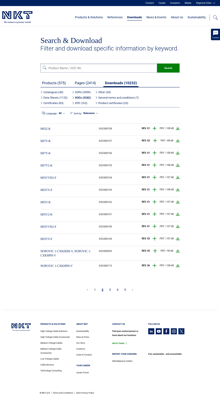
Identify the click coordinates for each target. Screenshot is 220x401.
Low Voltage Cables (49, 359)
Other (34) (103, 92)
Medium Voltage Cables (51, 343)
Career (162, 3)
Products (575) (54, 83)
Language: (51, 113)
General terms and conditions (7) (117, 97)
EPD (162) (79, 103)
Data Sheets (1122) (53, 97)
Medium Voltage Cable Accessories (50, 351)
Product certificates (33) (111, 103)
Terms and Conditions (63, 393)
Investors (175, 3)
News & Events (156, 17)
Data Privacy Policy (85, 393)
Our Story (80, 343)
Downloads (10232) (121, 83)
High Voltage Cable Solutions (53, 331)
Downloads (134, 17)
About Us (177, 17)
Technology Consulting (51, 370)
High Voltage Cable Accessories (55, 337)
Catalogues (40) (51, 92)
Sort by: (78, 113)
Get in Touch (118, 343)
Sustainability (197, 17)
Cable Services (47, 365)
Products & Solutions (89, 17)
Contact (150, 3)
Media (188, 3)
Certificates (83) (51, 103)
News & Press (82, 337)
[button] (155, 128)
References (115, 17)
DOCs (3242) (81, 97)
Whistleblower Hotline (122, 361)
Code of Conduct (84, 355)
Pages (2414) (85, 83)
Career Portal (82, 372)
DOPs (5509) (81, 92)
